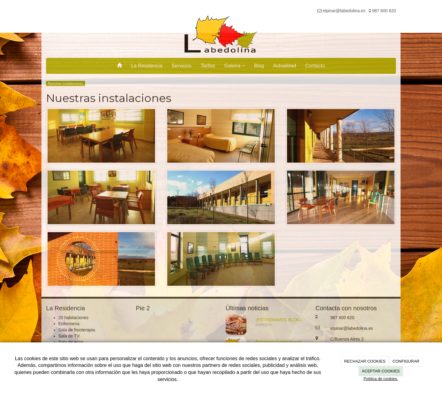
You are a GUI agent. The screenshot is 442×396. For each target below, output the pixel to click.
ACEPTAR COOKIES (381, 371)
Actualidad (284, 65)
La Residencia (146, 65)
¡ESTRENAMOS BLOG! (278, 319)
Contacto (315, 65)
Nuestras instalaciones (65, 83)
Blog (259, 65)
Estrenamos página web (279, 341)
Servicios (182, 65)
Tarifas (208, 65)
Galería (234, 65)
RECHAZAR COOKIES (364, 361)
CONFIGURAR (406, 361)
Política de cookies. (380, 378)
